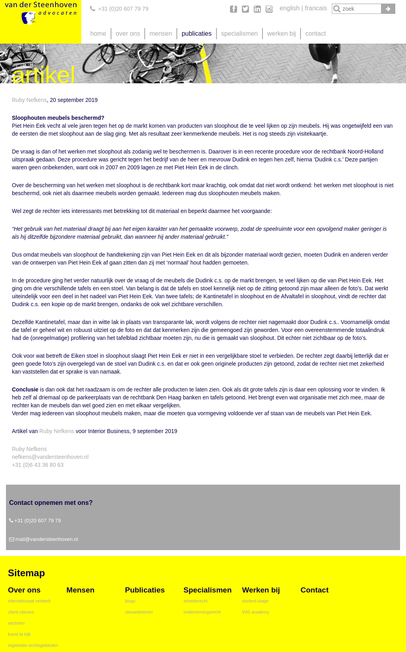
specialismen (239, 33)
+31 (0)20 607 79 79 (123, 9)
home (98, 33)
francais (316, 8)
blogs (130, 600)
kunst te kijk (19, 634)
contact (315, 33)
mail (20, 539)
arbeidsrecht (196, 600)
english (290, 8)
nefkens (21, 457)
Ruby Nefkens (29, 100)
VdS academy (255, 612)
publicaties (197, 33)
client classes (21, 612)
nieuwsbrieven (139, 612)
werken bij (281, 33)
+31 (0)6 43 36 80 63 (37, 465)
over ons (128, 33)
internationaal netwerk (29, 600)
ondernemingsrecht (202, 612)
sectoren (16, 623)
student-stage (255, 600)
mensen (160, 33)
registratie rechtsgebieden (33, 645)
